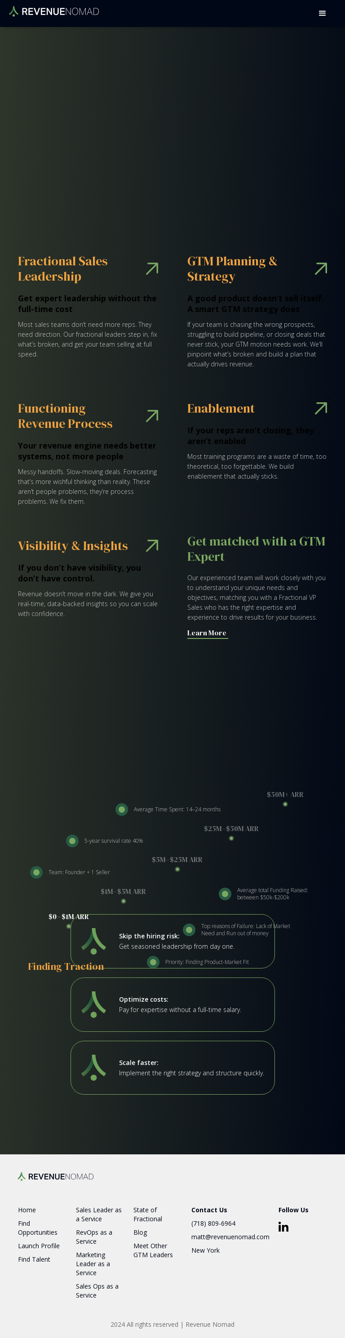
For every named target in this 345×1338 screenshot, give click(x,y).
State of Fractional (147, 1214)
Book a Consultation (90, 168)
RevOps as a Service (94, 1237)
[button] (322, 13)
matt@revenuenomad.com (230, 1236)
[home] (54, 8)
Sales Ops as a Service (97, 1290)
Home (27, 1210)
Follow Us (294, 1210)
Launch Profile (39, 1245)
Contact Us (209, 1210)
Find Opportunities (38, 1228)
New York (205, 1250)
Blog (140, 1232)
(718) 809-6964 (213, 1223)
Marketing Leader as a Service (93, 1263)
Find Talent (34, 1259)
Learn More (206, 633)
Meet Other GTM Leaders (153, 1250)
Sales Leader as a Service (99, 1214)
